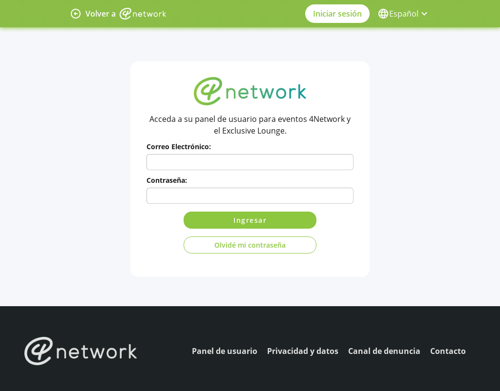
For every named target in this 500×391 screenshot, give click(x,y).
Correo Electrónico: (178, 146)
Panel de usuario (224, 351)
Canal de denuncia (384, 351)
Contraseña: (166, 180)
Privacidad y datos (302, 351)
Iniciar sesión (337, 13)
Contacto (448, 351)
